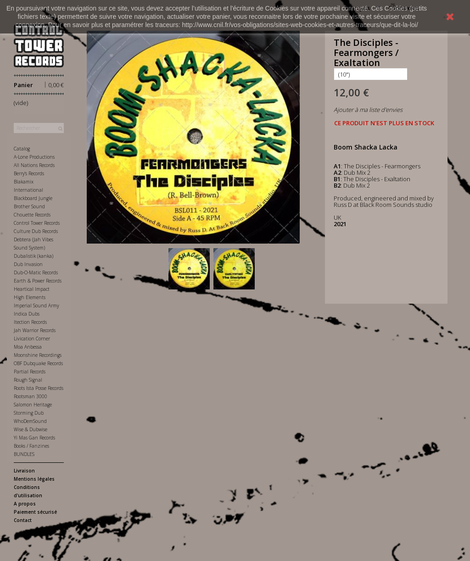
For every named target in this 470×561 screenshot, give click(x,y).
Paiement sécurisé (35, 512)
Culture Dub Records (36, 231)
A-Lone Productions (34, 157)
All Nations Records (34, 165)
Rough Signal (28, 380)
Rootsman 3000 (30, 396)
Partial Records (29, 371)
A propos (25, 503)
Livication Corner (32, 338)
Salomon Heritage (33, 404)
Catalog (22, 148)
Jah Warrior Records (35, 330)
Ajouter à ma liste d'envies (368, 110)
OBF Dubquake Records (38, 363)
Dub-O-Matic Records (36, 272)
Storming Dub (29, 413)
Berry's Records (29, 173)
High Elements (29, 297)
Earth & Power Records (38, 281)
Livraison (24, 470)
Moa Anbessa (28, 347)
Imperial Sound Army (36, 305)
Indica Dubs (26, 314)
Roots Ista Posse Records (38, 388)
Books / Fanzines (31, 446)
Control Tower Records (37, 223)
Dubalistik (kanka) (33, 256)
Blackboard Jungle (33, 198)
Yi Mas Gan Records (34, 437)
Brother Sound (29, 206)
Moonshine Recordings (38, 355)
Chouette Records (32, 214)
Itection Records (30, 322)
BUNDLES (24, 454)
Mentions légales (34, 479)
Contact (23, 520)
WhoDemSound (30, 421)
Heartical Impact (32, 289)
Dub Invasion (28, 264)
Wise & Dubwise (30, 429)
